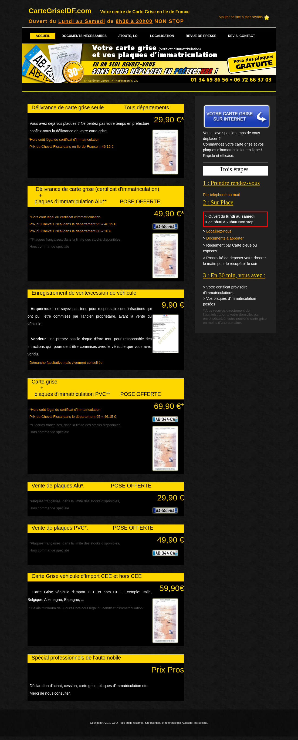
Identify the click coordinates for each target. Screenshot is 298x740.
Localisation (162, 36)
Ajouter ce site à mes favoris (241, 17)
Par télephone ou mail (221, 195)
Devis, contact (241, 36)
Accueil (43, 36)
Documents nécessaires (84, 36)
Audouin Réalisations (194, 722)
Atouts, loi (128, 36)
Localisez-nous (218, 231)
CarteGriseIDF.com (109, 11)
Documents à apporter (225, 238)
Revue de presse (201, 36)
